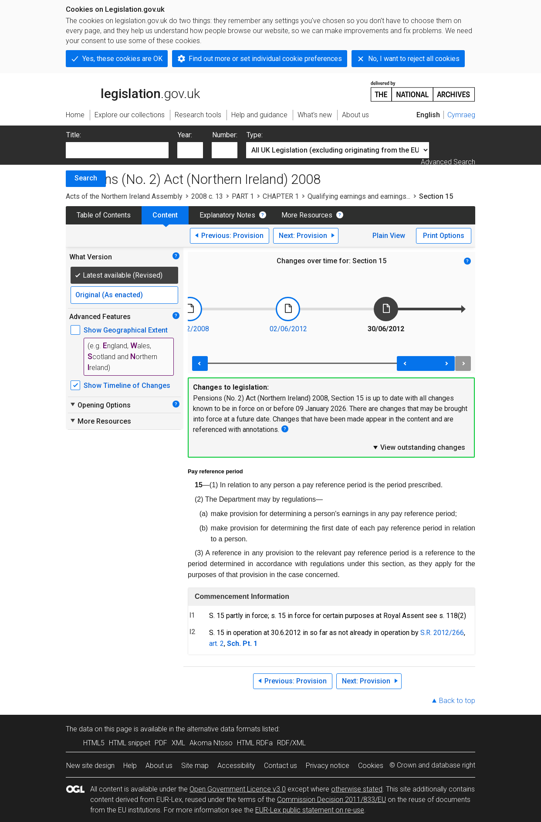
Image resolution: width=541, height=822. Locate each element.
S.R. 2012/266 (442, 632)
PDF (161, 743)
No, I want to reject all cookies (414, 58)
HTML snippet (129, 743)
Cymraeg (461, 115)
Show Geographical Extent (126, 330)
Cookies (370, 765)
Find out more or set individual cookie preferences (265, 58)
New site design (90, 765)
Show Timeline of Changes (127, 385)
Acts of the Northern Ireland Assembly (124, 196)
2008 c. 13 (207, 196)
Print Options (443, 235)
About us (158, 765)
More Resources (306, 215)
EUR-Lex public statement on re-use (309, 810)
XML (178, 743)
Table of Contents (104, 215)
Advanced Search (448, 162)
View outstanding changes (418, 447)
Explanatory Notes (227, 215)
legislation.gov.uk (133, 91)
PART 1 (243, 196)
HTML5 (94, 743)
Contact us (280, 765)
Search (85, 178)
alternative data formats (223, 729)
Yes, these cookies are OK (122, 58)
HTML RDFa (255, 743)
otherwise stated (356, 789)
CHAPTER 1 (281, 196)
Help (130, 765)
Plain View (388, 235)
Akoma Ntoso (211, 743)
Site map (195, 765)
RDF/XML (291, 743)
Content (165, 215)
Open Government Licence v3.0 (237, 789)
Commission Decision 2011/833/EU (331, 799)
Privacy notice (327, 765)
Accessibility (236, 765)
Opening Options (100, 405)
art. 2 (216, 643)
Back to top (457, 700)
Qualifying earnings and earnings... (359, 196)
